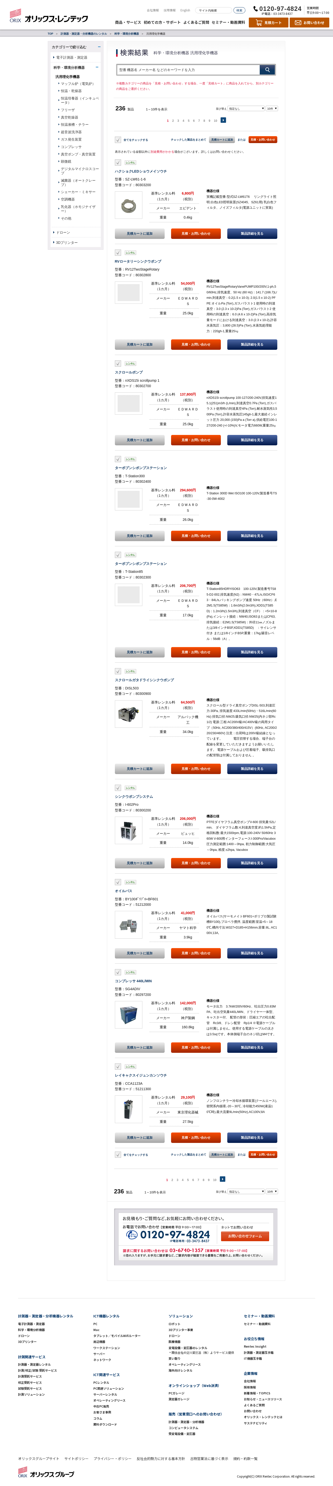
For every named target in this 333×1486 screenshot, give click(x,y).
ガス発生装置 (71, 139)
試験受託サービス (30, 1388)
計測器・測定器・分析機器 (186, 1422)
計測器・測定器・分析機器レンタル (46, 1315)
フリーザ (68, 110)
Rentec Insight (255, 1346)
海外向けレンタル (182, 1370)
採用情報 (170, 10)
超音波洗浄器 (71, 132)
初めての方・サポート (162, 22)
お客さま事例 (102, 1412)
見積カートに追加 (222, 139)
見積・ (195, 233)
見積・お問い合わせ (263, 139)
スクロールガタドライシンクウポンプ (144, 680)
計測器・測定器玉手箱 (259, 1352)
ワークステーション (106, 1348)
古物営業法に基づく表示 (209, 1458)
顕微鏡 (66, 161)
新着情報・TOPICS (257, 1393)
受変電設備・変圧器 (182, 1434)
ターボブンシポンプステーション (141, 468)
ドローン (63, 232)
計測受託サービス (30, 1376)
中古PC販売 (101, 1406)
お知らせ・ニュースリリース (263, 1399)
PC (95, 1324)
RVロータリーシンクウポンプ (138, 261)
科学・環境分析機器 (126, 33)
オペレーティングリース (109, 1400)
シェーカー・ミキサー (78, 192)
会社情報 (153, 10)
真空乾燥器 (69, 117)
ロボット (174, 1324)
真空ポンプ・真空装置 (78, 154)
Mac (96, 1330)
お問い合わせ (253, 1411)
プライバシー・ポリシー (113, 1458)
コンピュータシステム (183, 1428)
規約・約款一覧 (245, 1458)
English (185, 10)
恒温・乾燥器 (71, 91)
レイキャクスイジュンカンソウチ (141, 1075)
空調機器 (68, 199)
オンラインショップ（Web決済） (195, 1385)
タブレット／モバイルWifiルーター (117, 1336)
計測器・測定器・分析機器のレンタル (84, 33)
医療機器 (174, 1341)
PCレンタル (101, 1382)
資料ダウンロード (105, 1424)
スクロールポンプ (129, 372)
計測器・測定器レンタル (34, 1364)
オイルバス (123, 891)
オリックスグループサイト (38, 1458)
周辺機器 (99, 1341)
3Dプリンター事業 (181, 1330)
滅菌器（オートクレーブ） (78, 182)
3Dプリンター (67, 243)
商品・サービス (128, 22)
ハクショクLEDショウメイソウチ (141, 171)
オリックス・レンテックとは (263, 1417)
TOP (50, 33)
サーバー (99, 1354)
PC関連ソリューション (108, 1388)
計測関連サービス (32, 1356)
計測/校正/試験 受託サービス (37, 1370)
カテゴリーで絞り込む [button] (69, 47)
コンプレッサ (71, 147)
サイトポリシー (76, 1458)
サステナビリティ (255, 1423)
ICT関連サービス (106, 1374)
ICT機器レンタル (106, 1315)
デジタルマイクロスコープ (80, 171)
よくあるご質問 (196, 22)
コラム (97, 1418)
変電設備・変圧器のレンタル (188, 1348)
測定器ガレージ (179, 1399)
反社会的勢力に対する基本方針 (161, 1458)
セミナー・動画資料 (228, 22)
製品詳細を (252, 233)
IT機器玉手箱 (253, 1358)
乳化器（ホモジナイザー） (78, 209)
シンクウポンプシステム (134, 797)
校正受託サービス (30, 1382)
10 (215, 121)
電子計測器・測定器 (71, 57)
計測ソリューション (31, 1394)
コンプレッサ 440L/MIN (133, 981)
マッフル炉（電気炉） (78, 84)
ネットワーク (102, 1360)
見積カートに (140, 233)
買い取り (174, 1358)
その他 (66, 218)
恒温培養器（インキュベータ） (80, 100)
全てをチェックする (136, 139)
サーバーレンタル (105, 1394)
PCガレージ (176, 1393)
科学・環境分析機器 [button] (69, 68)
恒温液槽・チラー (75, 124)
